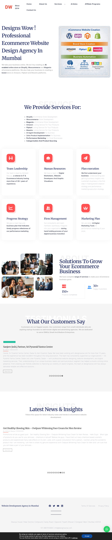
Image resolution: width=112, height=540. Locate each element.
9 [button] (62, 472)
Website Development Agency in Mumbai (20, 506)
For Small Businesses (44, 138)
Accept (87, 536)
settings (74, 538)
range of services (81, 277)
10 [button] (64, 472)
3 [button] (53, 376)
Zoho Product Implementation (38, 135)
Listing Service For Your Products (42, 125)
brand (4, 73)
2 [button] (51, 376)
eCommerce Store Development (41, 117)
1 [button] (50, 376)
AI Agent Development (35, 133)
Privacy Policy (103, 506)
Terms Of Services (88, 506)
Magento (47, 67)
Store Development (39, 119)
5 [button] (57, 376)
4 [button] (55, 376)
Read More (48, 371)
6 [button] (58, 376)
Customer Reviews (49, 342)
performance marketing (19, 231)
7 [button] (60, 376)
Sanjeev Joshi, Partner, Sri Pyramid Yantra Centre (68, 346)
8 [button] (62, 376)
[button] (107, 529)
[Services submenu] (64, 4)
